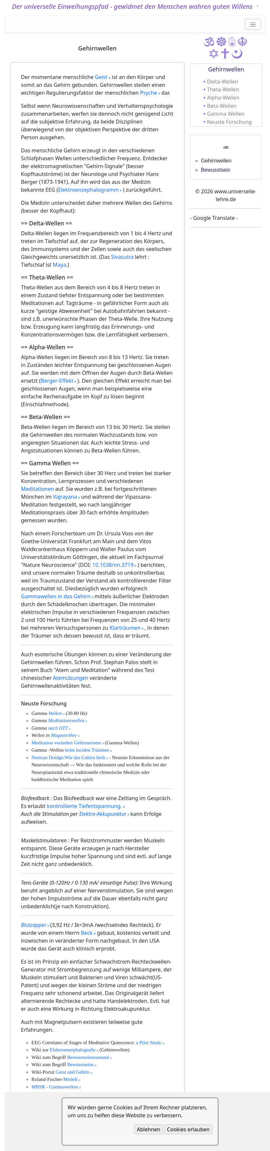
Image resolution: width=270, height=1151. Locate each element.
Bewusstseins (80, 1064)
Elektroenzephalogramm (88, 189)
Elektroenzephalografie (73, 1049)
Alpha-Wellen (223, 97)
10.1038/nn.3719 (113, 564)
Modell (70, 1079)
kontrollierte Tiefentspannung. (84, 806)
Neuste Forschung (229, 121)
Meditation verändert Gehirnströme (66, 742)
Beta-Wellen (222, 105)
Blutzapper (33, 925)
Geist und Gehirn (72, 1072)
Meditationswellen (66, 720)
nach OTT (58, 728)
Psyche (149, 92)
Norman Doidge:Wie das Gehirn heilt (68, 757)
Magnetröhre (64, 735)
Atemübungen (70, 677)
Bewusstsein (215, 170)
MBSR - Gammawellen (55, 1086)
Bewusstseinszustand (88, 1057)
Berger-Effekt (57, 380)
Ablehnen (148, 1129)
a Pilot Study (149, 1042)
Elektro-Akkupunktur (102, 813)
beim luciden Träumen (87, 750)
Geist (102, 77)
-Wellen (54, 713)
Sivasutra (122, 256)
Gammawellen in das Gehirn (55, 596)
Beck (87, 932)
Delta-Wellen (223, 81)
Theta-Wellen (223, 89)
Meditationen (37, 488)
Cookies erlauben (188, 1129)
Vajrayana (65, 496)
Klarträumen (125, 627)
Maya (59, 264)
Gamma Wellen (225, 113)
